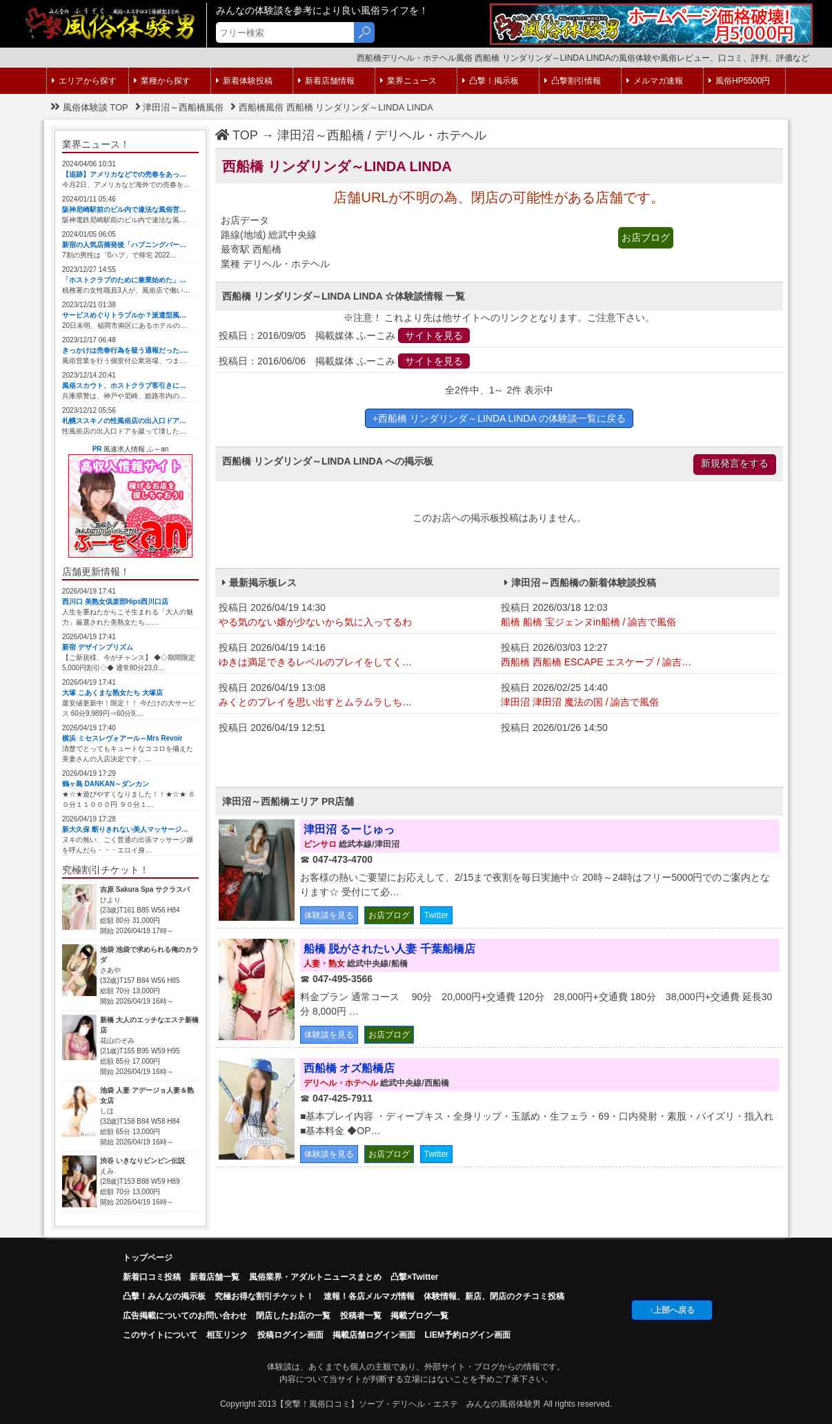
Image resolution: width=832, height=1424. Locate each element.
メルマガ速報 (654, 81)
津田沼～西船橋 (320, 135)
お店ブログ (646, 237)
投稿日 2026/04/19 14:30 (356, 616)
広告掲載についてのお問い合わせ (185, 1315)
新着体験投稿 (244, 81)
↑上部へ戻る (672, 1310)
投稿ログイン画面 (290, 1335)
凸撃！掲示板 (490, 81)
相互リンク (227, 1335)
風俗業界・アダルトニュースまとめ (315, 1277)
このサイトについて (160, 1335)
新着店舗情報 (326, 81)
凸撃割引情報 (572, 81)
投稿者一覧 (361, 1315)
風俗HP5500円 (739, 81)
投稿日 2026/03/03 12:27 (638, 656)
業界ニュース (408, 81)
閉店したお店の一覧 (293, 1315)
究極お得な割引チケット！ (264, 1296)
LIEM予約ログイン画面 (467, 1335)
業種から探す (162, 81)
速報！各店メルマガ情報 (369, 1296)
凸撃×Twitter (414, 1277)
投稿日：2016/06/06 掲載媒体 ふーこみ (344, 361)
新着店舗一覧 (214, 1277)
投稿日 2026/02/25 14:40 (638, 696)
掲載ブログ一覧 (419, 1315)
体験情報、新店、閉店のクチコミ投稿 (494, 1296)
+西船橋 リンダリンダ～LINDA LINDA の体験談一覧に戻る (499, 418)
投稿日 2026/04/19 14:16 (356, 656)
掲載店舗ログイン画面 (374, 1335)
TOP (236, 135)
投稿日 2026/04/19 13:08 (356, 696)
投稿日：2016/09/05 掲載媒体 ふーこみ (344, 335)
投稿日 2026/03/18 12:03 (638, 616)
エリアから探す (84, 81)
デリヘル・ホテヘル (430, 135)
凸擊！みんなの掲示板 (164, 1296)
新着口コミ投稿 (152, 1277)
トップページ (147, 1257)
